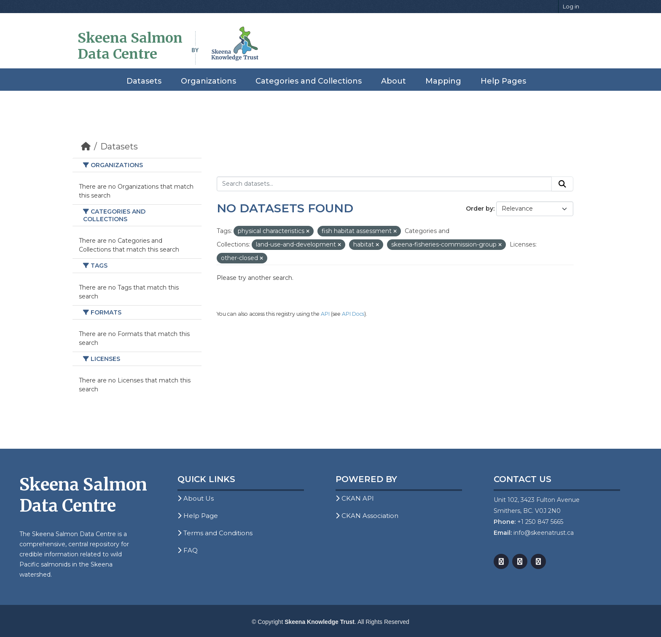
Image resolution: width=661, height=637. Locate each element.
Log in (571, 6)
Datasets (143, 81)
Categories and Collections (308, 81)
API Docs (353, 314)
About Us (195, 498)
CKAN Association (367, 516)
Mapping (443, 81)
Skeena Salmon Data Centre (130, 46)
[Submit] (562, 184)
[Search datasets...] (384, 184)
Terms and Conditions (215, 533)
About (393, 81)
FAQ (187, 550)
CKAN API (355, 498)
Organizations (208, 81)
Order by (479, 208)
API (325, 314)
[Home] (86, 146)
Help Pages (503, 81)
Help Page (197, 516)
